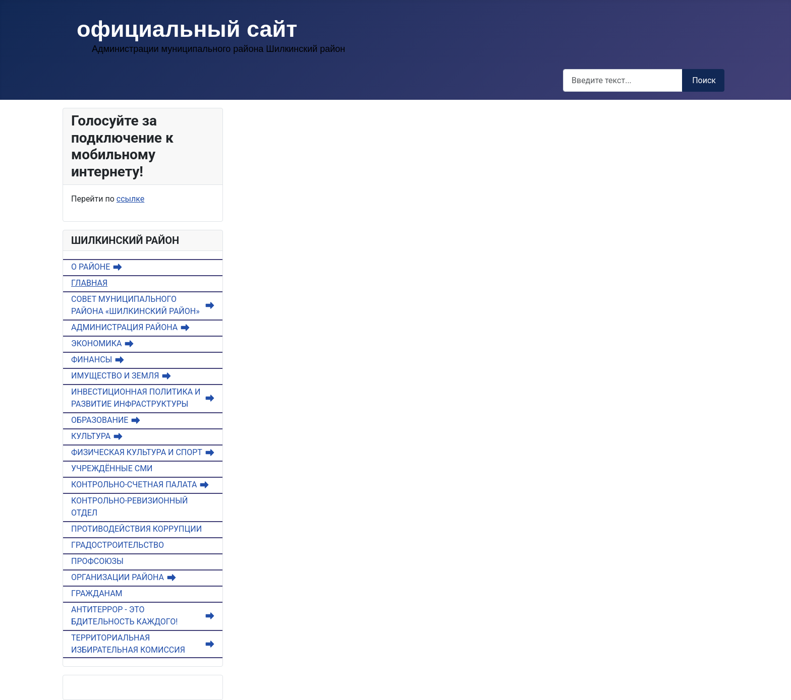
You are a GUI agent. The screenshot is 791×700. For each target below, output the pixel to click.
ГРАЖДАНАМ (97, 593)
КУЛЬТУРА (90, 436)
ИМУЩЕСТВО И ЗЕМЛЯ (115, 375)
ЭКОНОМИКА (96, 343)
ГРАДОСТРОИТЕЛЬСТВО (117, 545)
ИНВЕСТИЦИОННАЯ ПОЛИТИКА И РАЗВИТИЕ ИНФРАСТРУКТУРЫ (135, 398)
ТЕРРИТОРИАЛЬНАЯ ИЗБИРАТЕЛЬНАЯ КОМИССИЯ (128, 644)
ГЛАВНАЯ (89, 283)
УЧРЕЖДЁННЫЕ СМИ (112, 468)
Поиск (704, 80)
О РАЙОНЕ (90, 267)
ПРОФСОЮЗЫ (97, 561)
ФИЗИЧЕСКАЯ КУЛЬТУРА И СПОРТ (136, 452)
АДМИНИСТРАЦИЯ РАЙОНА (124, 327)
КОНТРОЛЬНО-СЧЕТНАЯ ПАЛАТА (134, 484)
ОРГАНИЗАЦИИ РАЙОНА (117, 577)
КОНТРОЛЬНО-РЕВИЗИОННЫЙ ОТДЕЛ (129, 507)
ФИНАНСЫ (91, 359)
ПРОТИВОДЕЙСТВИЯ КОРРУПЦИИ (136, 529)
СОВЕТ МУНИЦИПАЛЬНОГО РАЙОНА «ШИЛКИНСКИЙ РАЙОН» (135, 305)
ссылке (130, 199)
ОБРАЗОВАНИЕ (99, 420)
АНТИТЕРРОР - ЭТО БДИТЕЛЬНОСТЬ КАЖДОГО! (124, 615)
